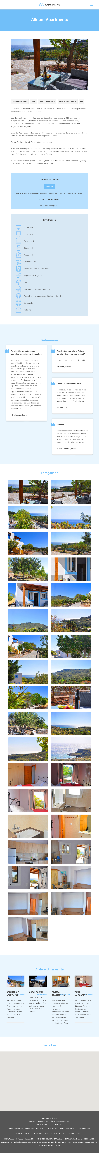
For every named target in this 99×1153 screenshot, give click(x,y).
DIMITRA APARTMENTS (67, 1128)
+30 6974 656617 (42, 1124)
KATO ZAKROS (37, 1134)
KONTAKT (80, 1134)
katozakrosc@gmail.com (60, 1121)
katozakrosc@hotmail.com (39, 1121)
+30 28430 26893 (57, 1124)
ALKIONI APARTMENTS (15, 1128)
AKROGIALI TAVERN (22, 1134)
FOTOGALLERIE (59, 1134)
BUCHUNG (70, 1134)
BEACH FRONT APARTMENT (34, 1128)
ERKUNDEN (48, 1134)
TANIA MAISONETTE (85, 1128)
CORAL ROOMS (52, 1128)
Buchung (50, 186)
